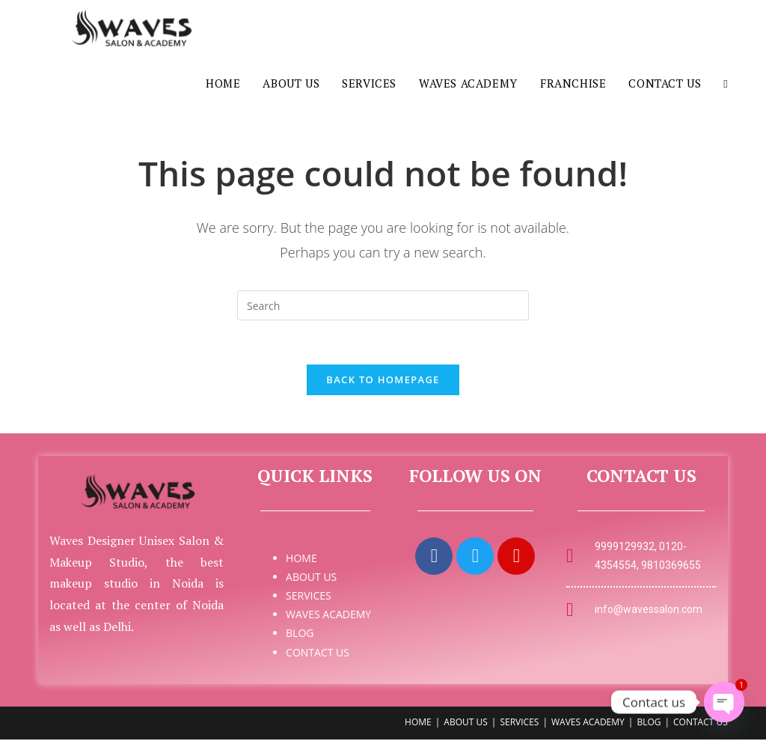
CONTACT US (317, 654)
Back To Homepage (382, 381)
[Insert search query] (383, 305)
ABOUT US (311, 578)
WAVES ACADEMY (328, 616)
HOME (301, 559)
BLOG (299, 635)
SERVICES (308, 598)
